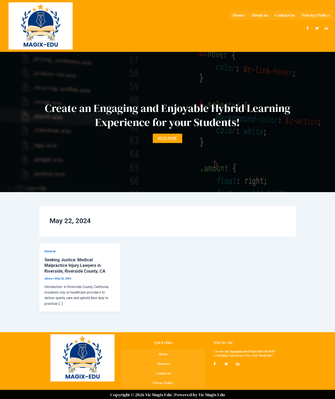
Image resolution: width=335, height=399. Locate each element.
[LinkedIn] (326, 28)
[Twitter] (317, 28)
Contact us (285, 15)
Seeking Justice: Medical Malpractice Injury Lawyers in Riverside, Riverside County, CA (75, 265)
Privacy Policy (315, 15)
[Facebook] (307, 28)
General (50, 251)
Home (238, 15)
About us (259, 15)
